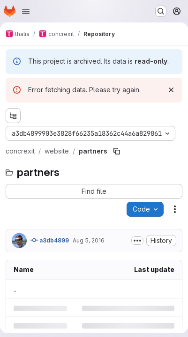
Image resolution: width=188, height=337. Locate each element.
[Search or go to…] (160, 11)
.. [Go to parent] (15, 289)
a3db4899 (49, 240)
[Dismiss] (171, 89)
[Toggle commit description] (137, 240)
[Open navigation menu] (25, 11)
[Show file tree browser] (13, 115)
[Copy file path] (116, 151)
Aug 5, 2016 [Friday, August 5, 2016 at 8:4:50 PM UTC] (89, 240)
